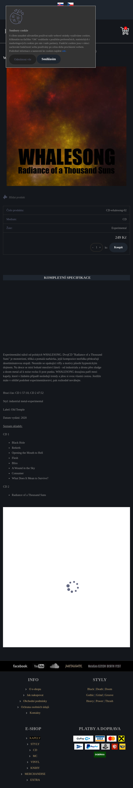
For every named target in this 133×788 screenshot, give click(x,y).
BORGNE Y (77, 601)
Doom (108, 689)
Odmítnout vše (22, 59)
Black (90, 689)
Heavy (90, 701)
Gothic (90, 695)
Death (99, 689)
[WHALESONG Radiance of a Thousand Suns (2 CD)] (66, 126)
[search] (118, 32)
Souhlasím (49, 59)
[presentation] (6, 591)
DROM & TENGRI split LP (22, 601)
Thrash (109, 701)
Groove (109, 695)
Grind (99, 695)
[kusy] (96, 247)
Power (99, 701)
